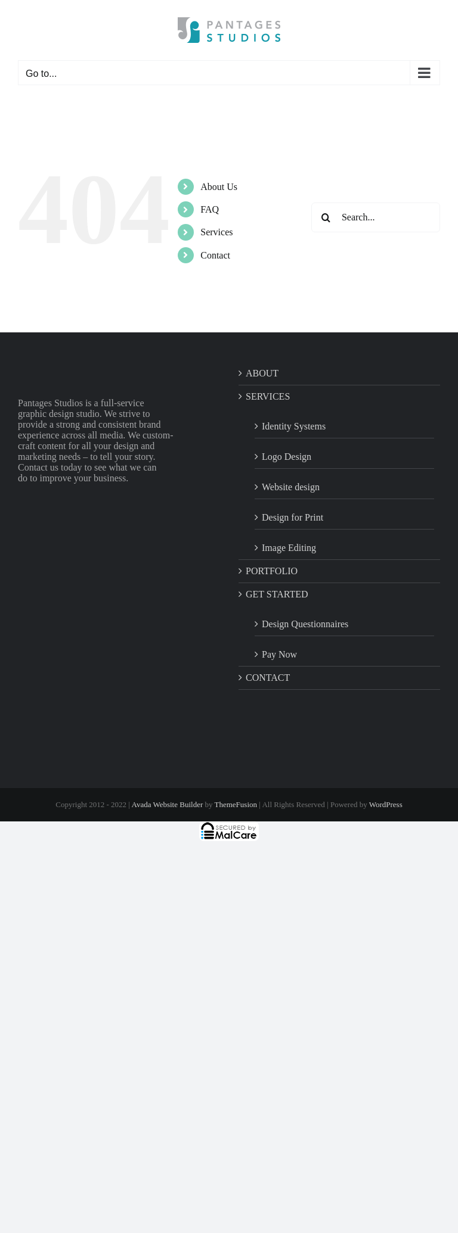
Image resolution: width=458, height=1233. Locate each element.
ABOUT (262, 373)
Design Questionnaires (305, 624)
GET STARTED (277, 594)
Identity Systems (294, 426)
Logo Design (286, 457)
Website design (291, 487)
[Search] (326, 217)
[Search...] (375, 217)
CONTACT (268, 677)
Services (216, 232)
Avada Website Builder (167, 804)
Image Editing (289, 548)
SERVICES (268, 396)
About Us (218, 187)
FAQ (209, 209)
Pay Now (279, 654)
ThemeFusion (236, 804)
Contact (215, 255)
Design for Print (292, 517)
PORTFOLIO (272, 571)
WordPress (386, 804)
